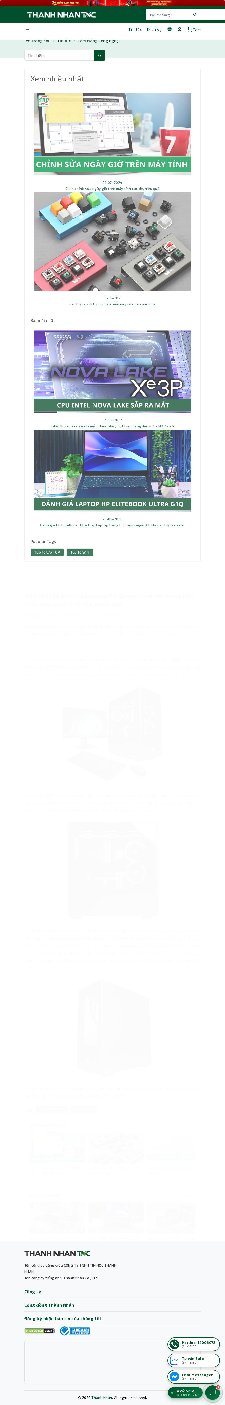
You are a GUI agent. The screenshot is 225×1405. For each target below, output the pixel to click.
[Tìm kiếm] (99, 55)
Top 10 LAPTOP (47, 563)
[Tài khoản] (179, 29)
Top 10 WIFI (79, 563)
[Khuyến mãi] (169, 29)
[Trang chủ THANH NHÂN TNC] (61, 14)
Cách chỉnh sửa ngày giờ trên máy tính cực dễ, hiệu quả (113, 199)
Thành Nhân (101, 1397)
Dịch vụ (154, 29)
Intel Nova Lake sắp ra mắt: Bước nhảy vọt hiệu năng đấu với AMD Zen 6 (112, 436)
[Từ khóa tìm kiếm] (59, 55)
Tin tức (135, 29)
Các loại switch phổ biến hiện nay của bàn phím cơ (112, 315)
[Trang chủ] (38, 40)
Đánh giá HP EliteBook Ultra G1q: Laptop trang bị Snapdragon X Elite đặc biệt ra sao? (112, 535)
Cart (194, 29)
